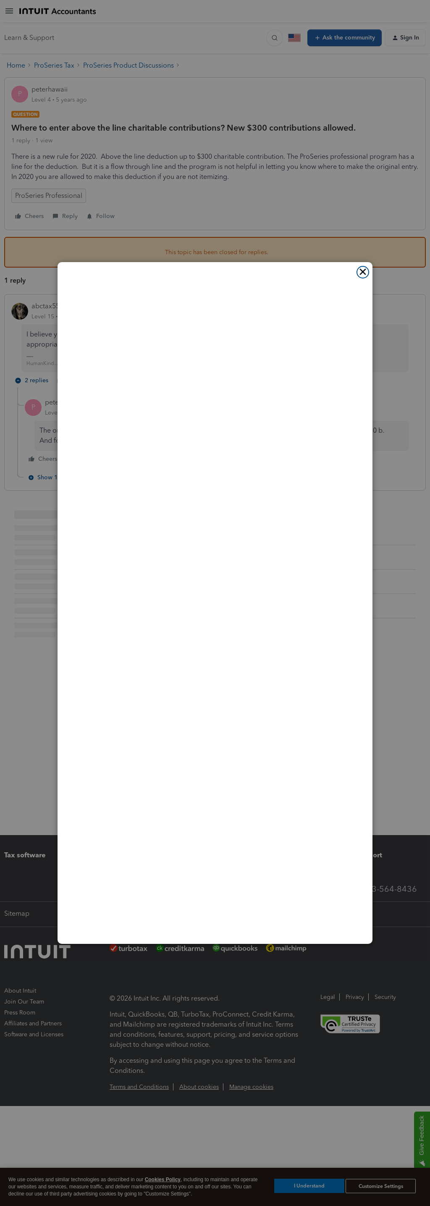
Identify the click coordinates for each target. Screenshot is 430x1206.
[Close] (362, 272)
